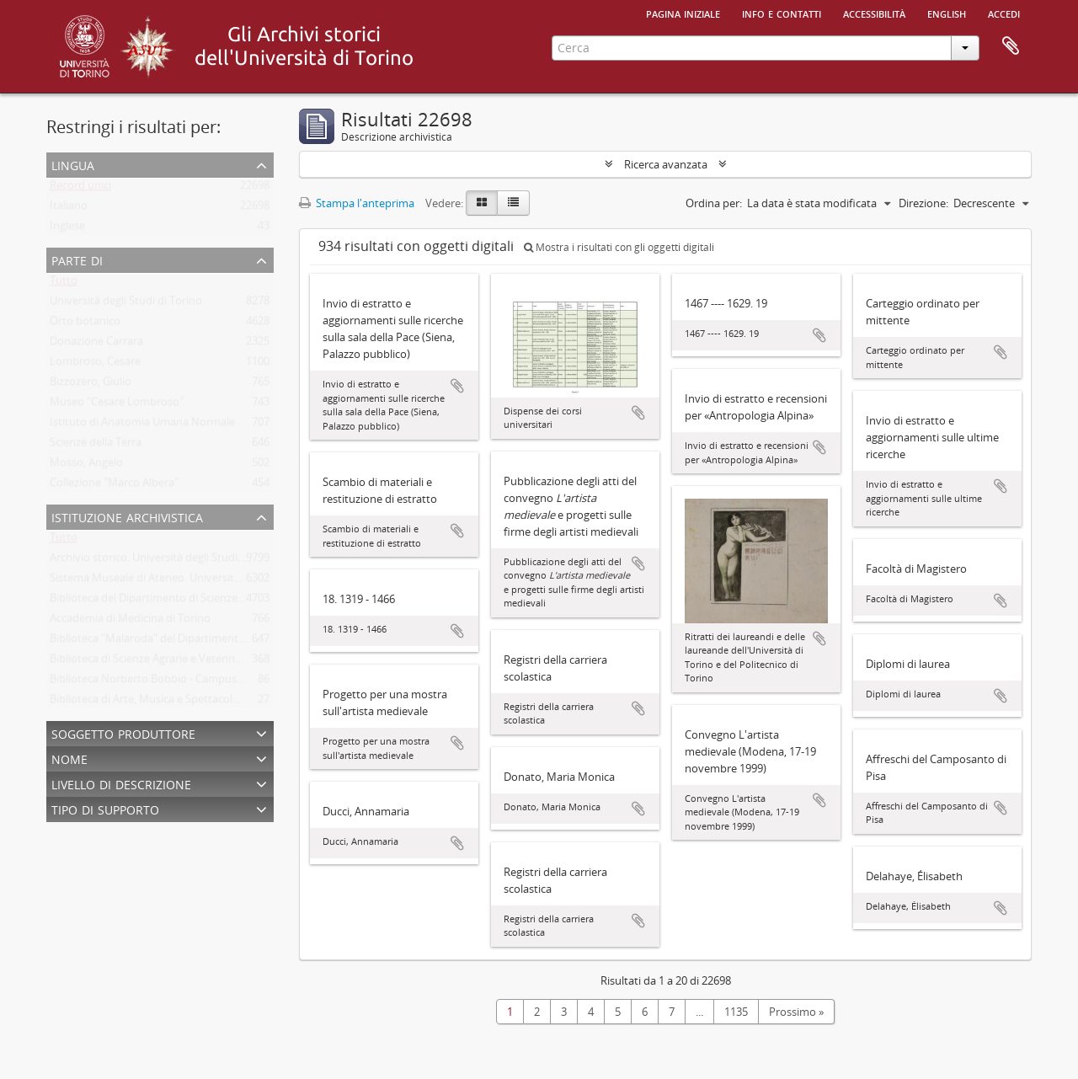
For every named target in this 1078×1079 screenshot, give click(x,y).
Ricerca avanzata (666, 164)
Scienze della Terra (95, 445)
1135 (736, 1011)
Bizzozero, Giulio (90, 385)
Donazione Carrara (96, 344)
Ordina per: (714, 203)
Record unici (80, 188)
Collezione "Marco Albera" (114, 486)
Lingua (72, 163)
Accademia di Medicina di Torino (130, 621)
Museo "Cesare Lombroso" (117, 405)
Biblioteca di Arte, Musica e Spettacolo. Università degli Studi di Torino (223, 702)
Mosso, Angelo (86, 465)
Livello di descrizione (121, 783)
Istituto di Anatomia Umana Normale (142, 425)
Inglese (67, 229)
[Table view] (513, 203)
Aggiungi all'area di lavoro (457, 385)
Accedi (1004, 12)
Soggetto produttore (123, 732)
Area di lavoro (1011, 46)
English (946, 12)
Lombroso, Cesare (95, 364)
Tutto (63, 283)
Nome (69, 757)
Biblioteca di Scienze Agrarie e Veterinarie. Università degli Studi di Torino (230, 662)
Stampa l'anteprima (356, 203)
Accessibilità (874, 12)
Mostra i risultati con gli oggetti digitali (619, 247)
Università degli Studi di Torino (126, 304)
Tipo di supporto (105, 808)
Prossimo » (796, 1011)
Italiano (69, 208)
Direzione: (923, 203)
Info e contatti (781, 12)
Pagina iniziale (683, 12)
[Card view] (482, 203)
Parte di (77, 259)
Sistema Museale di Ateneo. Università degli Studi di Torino (196, 581)
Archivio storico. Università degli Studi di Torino (167, 561)
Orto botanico (85, 324)
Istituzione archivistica (127, 516)
